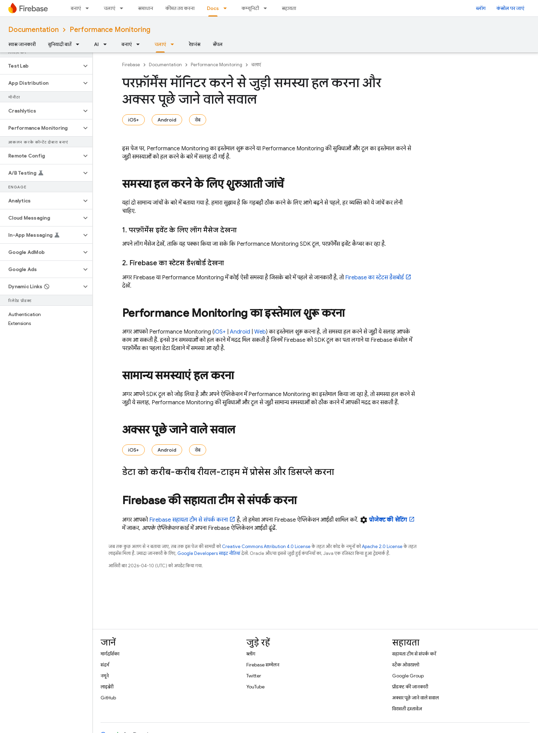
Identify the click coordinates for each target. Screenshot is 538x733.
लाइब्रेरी (107, 687)
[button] (40, 65)
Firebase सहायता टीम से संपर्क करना (188, 519)
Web (260, 331)
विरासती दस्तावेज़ (407, 709)
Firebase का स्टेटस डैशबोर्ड (374, 277)
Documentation (33, 29)
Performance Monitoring (110, 29)
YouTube (255, 687)
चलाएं (109, 8)
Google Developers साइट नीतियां (208, 553)
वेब (197, 120)
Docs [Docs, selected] (213, 8)
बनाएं (76, 8)
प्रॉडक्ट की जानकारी (410, 687)
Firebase (131, 65)
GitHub (108, 698)
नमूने (105, 676)
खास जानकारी (22, 44)
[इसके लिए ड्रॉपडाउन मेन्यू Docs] (227, 8)
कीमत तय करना (180, 8)
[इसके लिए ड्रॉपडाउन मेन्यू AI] (107, 44)
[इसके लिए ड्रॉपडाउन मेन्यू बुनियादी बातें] (79, 44)
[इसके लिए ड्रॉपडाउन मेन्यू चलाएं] (123, 8)
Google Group (408, 676)
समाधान (145, 8)
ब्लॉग (481, 8)
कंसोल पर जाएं (510, 8)
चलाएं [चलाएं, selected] (160, 44)
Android (166, 120)
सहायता (289, 8)
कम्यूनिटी (250, 8)
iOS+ (133, 120)
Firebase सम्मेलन (262, 665)
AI (96, 44)
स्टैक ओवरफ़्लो (405, 665)
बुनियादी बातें (59, 44)
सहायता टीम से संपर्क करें (414, 654)
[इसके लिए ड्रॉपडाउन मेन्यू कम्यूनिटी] (267, 8)
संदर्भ (105, 665)
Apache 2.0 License (382, 546)
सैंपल (218, 44)
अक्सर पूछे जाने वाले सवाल (415, 698)
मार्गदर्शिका (110, 654)
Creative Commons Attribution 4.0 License (266, 546)
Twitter (253, 676)
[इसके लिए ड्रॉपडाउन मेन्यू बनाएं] (89, 8)
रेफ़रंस (194, 44)
